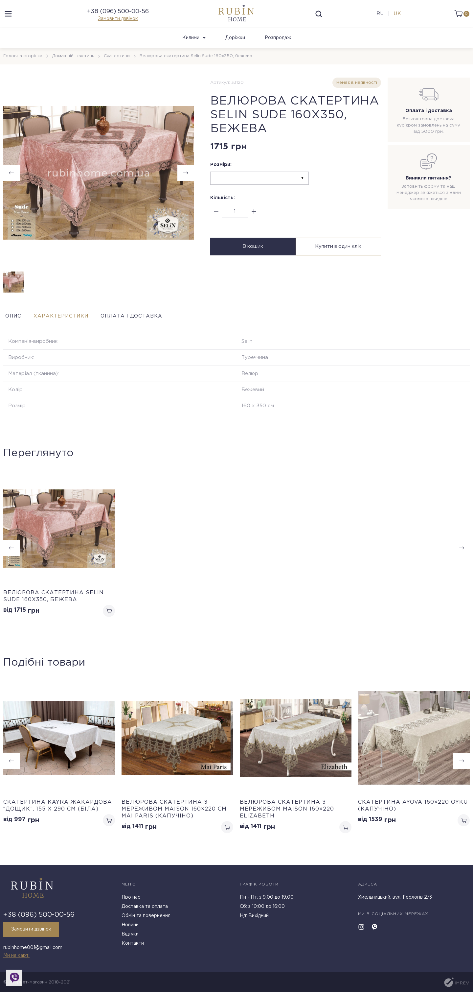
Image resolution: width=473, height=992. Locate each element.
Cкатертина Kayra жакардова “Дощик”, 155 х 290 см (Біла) (57, 815)
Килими (194, 46)
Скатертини (118, 64)
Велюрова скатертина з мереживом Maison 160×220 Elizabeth (287, 818)
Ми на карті (16, 955)
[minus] (216, 220)
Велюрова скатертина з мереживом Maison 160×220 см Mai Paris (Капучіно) (174, 818)
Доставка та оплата (145, 908)
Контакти (133, 945)
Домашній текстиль (74, 64)
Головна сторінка (23, 64)
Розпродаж (278, 46)
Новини (130, 927)
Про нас (131, 899)
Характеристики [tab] (70, 324)
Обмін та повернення (146, 918)
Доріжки (235, 46)
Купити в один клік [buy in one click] (339, 255)
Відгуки (130, 936)
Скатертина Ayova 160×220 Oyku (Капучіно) (413, 815)
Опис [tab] (12, 324)
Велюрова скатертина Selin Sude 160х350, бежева (53, 605)
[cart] (460, 18)
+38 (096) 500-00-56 (118, 15)
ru (379, 18)
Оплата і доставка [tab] (154, 324)
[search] (319, 18)
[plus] (253, 220)
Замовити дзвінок (118, 23)
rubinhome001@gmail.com (32, 949)
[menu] (8, 18)
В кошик (252, 255)
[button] (461, 771)
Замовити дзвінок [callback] (33, 931)
